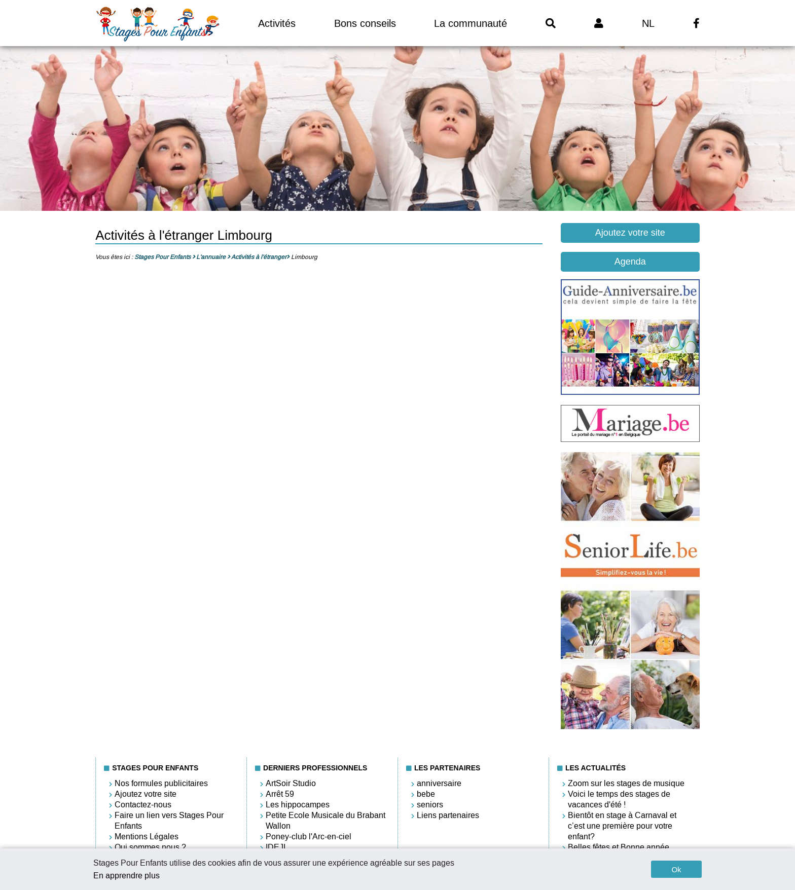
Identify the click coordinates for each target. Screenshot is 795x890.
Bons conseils (365, 23)
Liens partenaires (448, 815)
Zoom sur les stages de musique (626, 783)
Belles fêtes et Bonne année (618, 847)
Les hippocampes (298, 804)
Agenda (630, 261)
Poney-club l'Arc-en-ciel (308, 836)
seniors (430, 804)
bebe (426, 794)
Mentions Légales (146, 836)
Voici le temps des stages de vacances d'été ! (619, 799)
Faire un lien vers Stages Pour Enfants (169, 820)
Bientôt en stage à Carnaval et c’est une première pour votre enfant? (622, 826)
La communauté (470, 23)
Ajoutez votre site (630, 233)
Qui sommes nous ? (150, 847)
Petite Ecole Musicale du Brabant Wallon (325, 820)
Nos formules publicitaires (161, 783)
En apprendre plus (126, 875)
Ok (676, 869)
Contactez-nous (143, 804)
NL (648, 23)
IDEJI (275, 847)
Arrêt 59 (280, 794)
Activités (277, 23)
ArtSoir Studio (291, 783)
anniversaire (439, 783)
